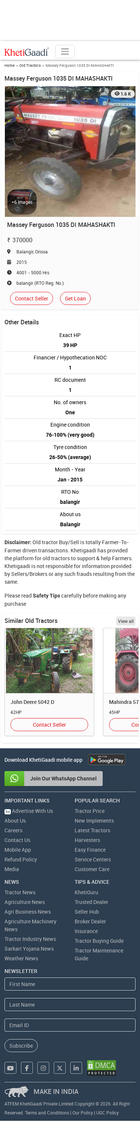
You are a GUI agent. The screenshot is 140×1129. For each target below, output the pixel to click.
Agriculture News (24, 901)
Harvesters (87, 839)
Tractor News (19, 892)
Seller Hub (87, 911)
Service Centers (93, 859)
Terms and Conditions (47, 1113)
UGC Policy (107, 1113)
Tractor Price (90, 810)
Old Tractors (30, 65)
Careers (13, 830)
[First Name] (70, 984)
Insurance (86, 931)
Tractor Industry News (30, 938)
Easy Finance (90, 849)
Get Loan (75, 298)
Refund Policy (20, 859)
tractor (50, 542)
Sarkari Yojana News (29, 948)
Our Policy (82, 1113)
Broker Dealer (90, 921)
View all (126, 621)
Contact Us (17, 839)
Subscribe (21, 1045)
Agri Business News (27, 911)
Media (11, 869)
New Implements (94, 820)
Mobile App (17, 849)
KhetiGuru (86, 892)
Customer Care (92, 869)
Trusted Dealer (91, 901)
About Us (15, 820)
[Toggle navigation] (65, 51)
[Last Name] (70, 1004)
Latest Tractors (92, 830)
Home (9, 65)
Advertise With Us (28, 810)
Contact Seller (31, 298)
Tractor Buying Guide (99, 940)
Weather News (21, 958)
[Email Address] (70, 1025)
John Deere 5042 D (32, 701)
